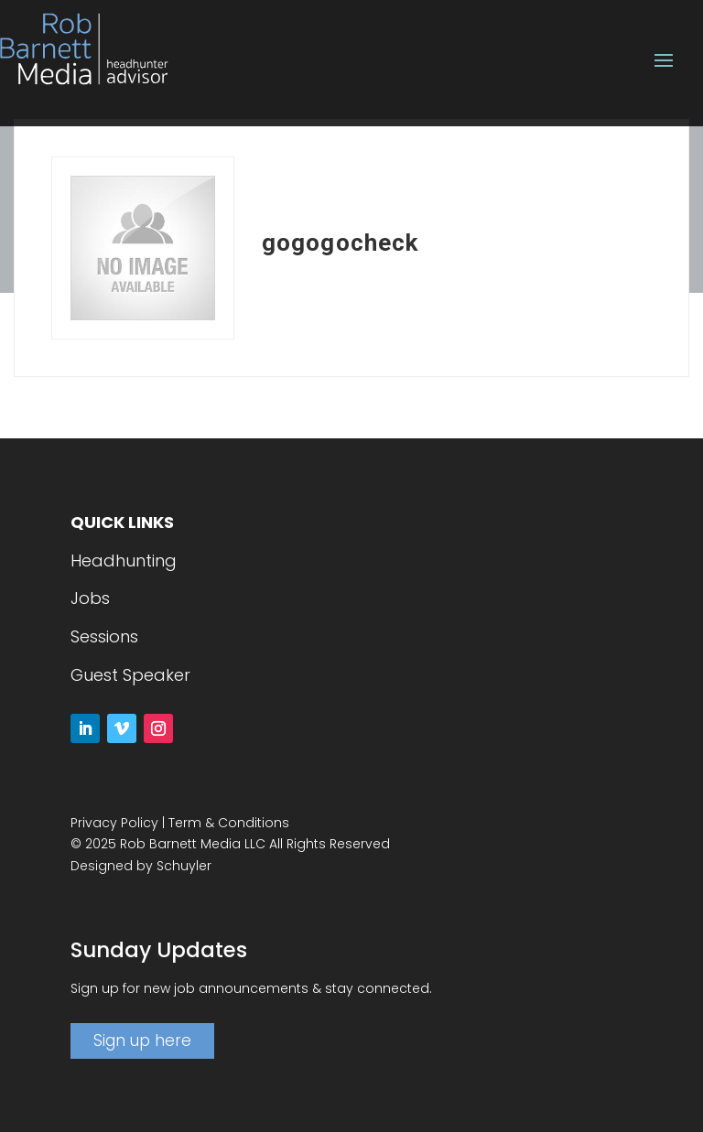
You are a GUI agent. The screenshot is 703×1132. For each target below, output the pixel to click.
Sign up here (142, 1040)
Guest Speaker (130, 674)
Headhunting (123, 560)
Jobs (90, 598)
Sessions (104, 636)
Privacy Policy (114, 823)
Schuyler (184, 866)
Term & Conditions (228, 823)
